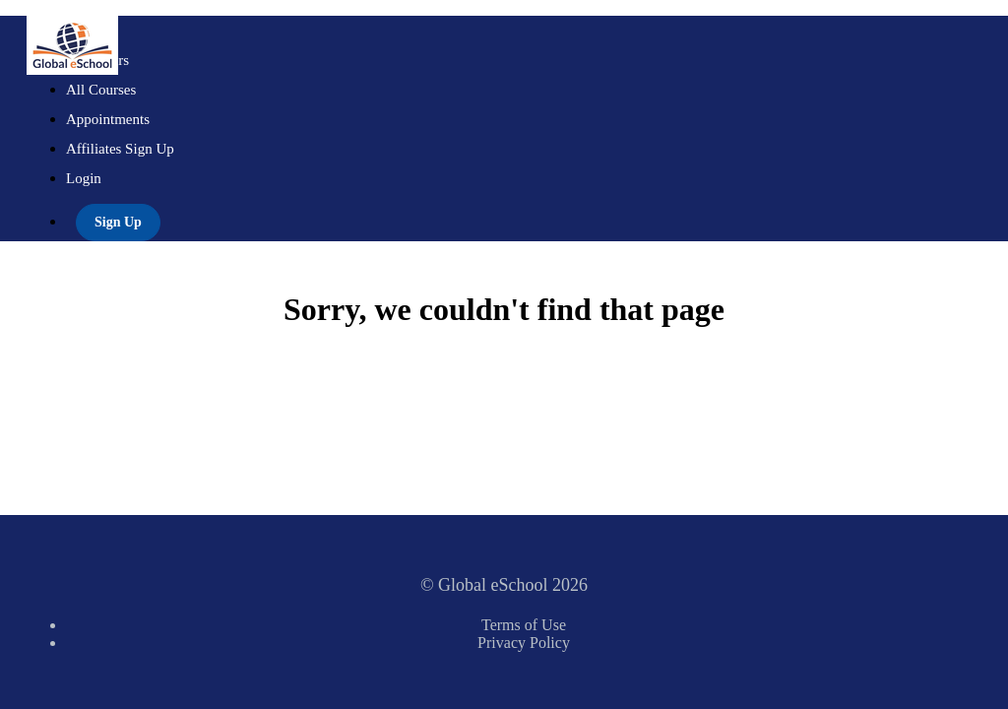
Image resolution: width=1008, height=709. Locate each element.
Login (83, 178)
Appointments (108, 119)
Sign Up (118, 222)
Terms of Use (523, 624)
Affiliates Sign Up (120, 149)
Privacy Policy (523, 642)
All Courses (101, 89)
